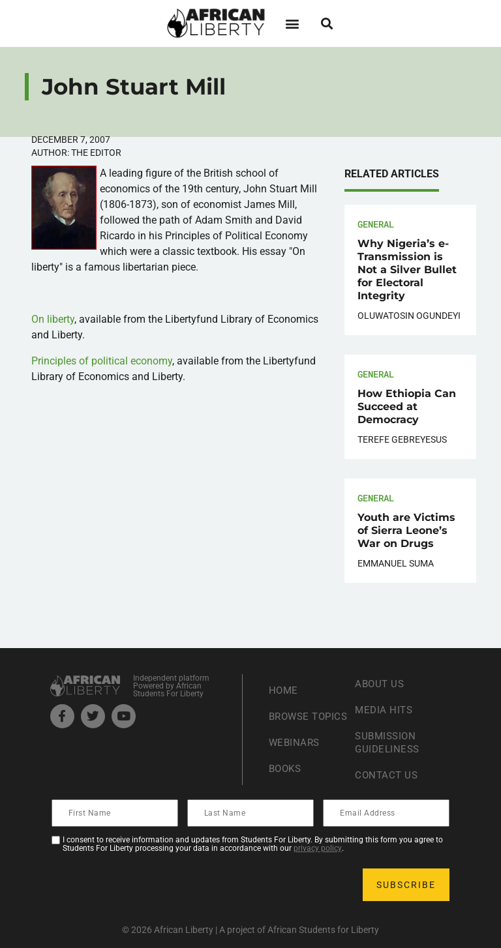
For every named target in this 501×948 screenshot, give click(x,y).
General (375, 224)
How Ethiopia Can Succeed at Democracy (406, 406)
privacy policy (318, 848)
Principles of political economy (101, 361)
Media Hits (385, 710)
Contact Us (387, 775)
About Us (380, 683)
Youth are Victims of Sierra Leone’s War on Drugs (406, 530)
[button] (292, 23)
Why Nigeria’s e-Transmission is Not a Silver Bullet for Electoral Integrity (407, 269)
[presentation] (152, 884)
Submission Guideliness (389, 742)
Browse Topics (290, 716)
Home (284, 683)
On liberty (52, 319)
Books (287, 775)
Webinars (295, 749)
